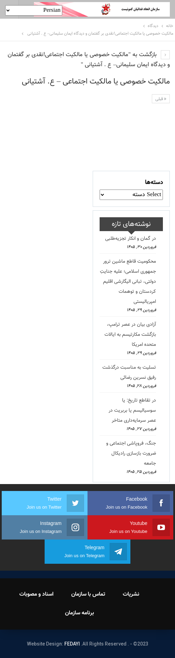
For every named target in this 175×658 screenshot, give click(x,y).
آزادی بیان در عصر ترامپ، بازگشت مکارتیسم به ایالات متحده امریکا (130, 335)
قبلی (160, 99)
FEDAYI (72, 644)
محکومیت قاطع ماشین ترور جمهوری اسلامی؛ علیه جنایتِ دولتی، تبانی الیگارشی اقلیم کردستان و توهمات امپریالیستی (128, 282)
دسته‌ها (154, 182)
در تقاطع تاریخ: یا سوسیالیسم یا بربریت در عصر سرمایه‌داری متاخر (132, 410)
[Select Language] (33, 10)
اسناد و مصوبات (36, 594)
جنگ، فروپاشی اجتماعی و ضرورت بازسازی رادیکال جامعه (131, 453)
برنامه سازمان (79, 613)
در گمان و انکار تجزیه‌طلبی (130, 239)
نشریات (131, 594)
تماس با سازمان (88, 594)
